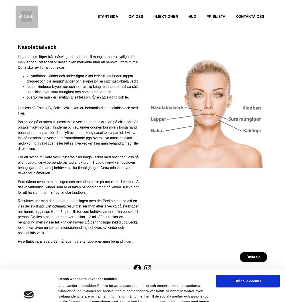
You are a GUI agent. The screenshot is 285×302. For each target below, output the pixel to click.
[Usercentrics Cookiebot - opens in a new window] (28, 293)
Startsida (108, 16)
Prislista (215, 16)
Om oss (135, 16)
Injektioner (165, 16)
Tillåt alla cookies (248, 250)
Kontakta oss (250, 16)
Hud (192, 16)
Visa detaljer (68, 293)
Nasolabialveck (37, 47)
